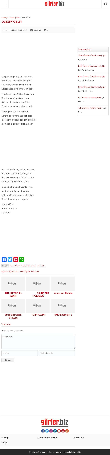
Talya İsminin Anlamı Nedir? (90, 108)
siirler (43, 266)
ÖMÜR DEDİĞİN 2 (63, 315)
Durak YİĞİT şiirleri (28, 266)
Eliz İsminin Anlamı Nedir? (89, 97)
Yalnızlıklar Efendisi (63, 293)
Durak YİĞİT (15, 266)
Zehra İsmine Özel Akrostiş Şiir (92, 55)
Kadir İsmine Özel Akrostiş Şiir (91, 66)
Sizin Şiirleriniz (22, 30)
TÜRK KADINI (38, 315)
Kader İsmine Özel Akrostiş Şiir (92, 87)
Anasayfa (4, 18)
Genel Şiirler (14, 18)
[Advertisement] (38, 54)
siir (38, 266)
